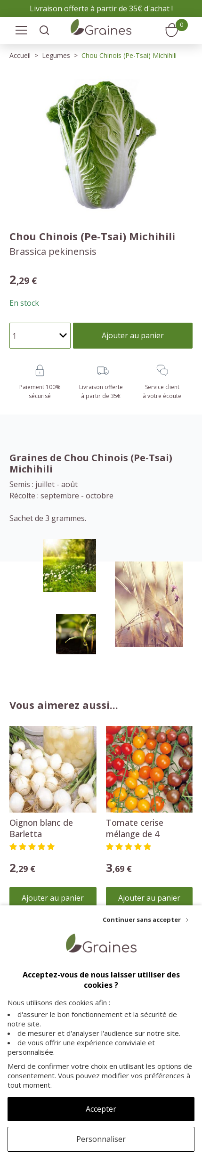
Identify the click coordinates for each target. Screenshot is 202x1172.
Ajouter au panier (53, 898)
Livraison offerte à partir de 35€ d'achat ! (101, 8)
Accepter (101, 1109)
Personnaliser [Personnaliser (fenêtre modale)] (101, 1139)
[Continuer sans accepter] (145, 919)
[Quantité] (40, 336)
